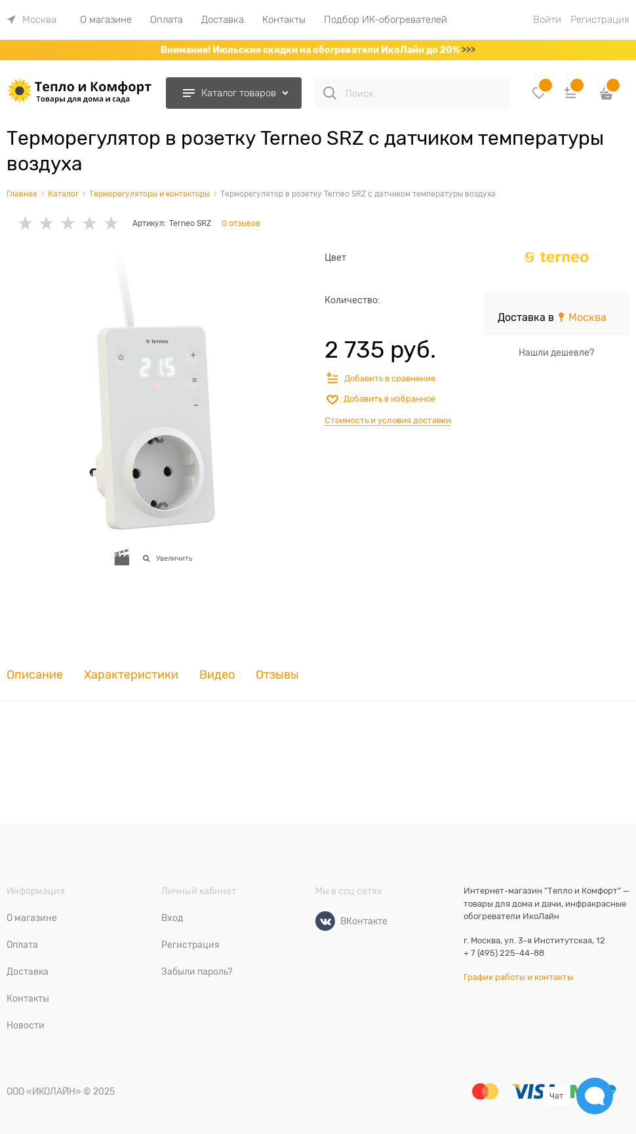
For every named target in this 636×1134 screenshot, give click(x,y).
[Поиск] (330, 93)
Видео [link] (217, 675)
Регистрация (599, 19)
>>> (468, 50)
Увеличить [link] (174, 558)
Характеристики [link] (131, 675)
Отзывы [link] (277, 675)
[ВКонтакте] (325, 921)
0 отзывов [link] (241, 223)
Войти (547, 19)
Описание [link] (35, 675)
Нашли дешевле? (556, 352)
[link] (31, 20)
